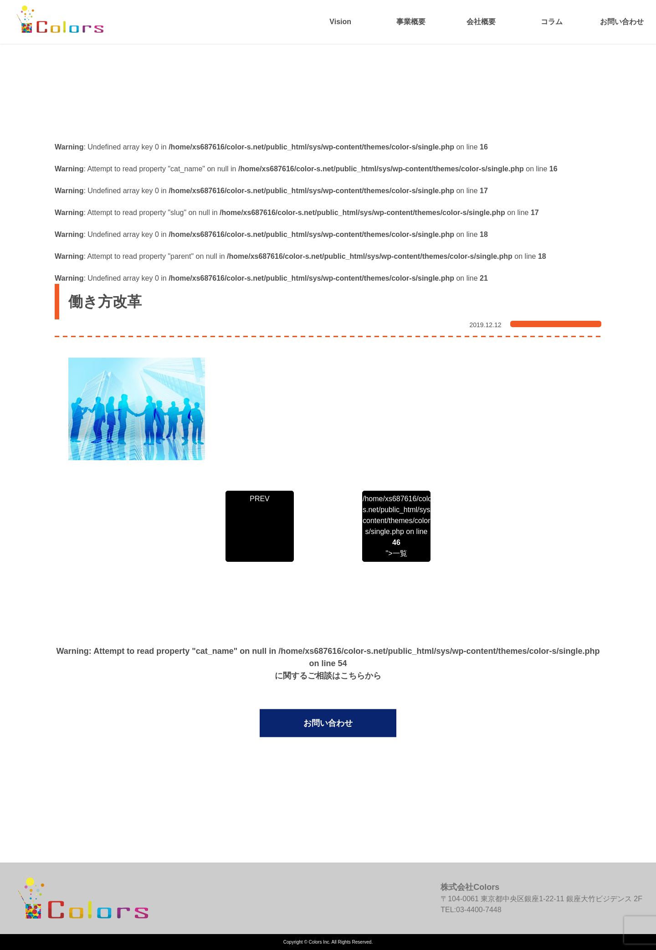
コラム (552, 22)
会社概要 (481, 22)
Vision (340, 22)
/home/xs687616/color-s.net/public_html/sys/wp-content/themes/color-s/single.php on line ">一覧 (396, 526)
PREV (260, 499)
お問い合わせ (622, 22)
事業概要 (410, 22)
